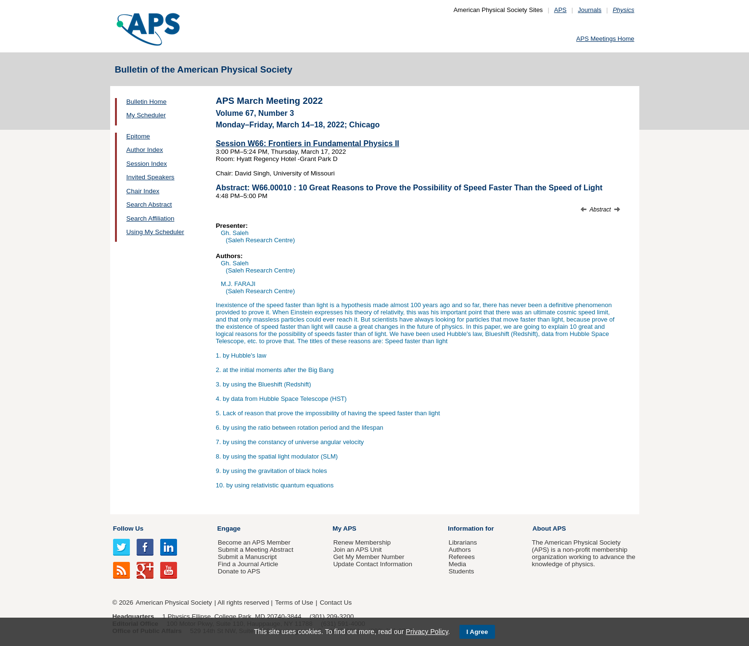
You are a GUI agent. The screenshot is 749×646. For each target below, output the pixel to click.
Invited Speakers (151, 177)
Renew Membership (362, 542)
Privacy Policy (427, 631)
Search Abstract (149, 204)
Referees (461, 556)
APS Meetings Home (605, 38)
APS (560, 9)
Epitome (138, 136)
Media (457, 564)
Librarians (462, 542)
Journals (589, 9)
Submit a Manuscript (247, 556)
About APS (549, 528)
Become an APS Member (254, 542)
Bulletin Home (147, 101)
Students (461, 571)
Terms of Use (294, 602)
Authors (459, 549)
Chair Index (143, 191)
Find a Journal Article (248, 564)
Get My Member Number (369, 556)
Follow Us (128, 528)
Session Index (147, 163)
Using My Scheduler (155, 232)
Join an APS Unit (357, 549)
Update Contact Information (372, 564)
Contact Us (336, 602)
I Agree (477, 631)
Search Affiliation (151, 218)
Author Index (145, 149)
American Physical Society (174, 602)
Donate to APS (239, 571)
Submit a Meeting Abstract (255, 549)
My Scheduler (146, 115)
